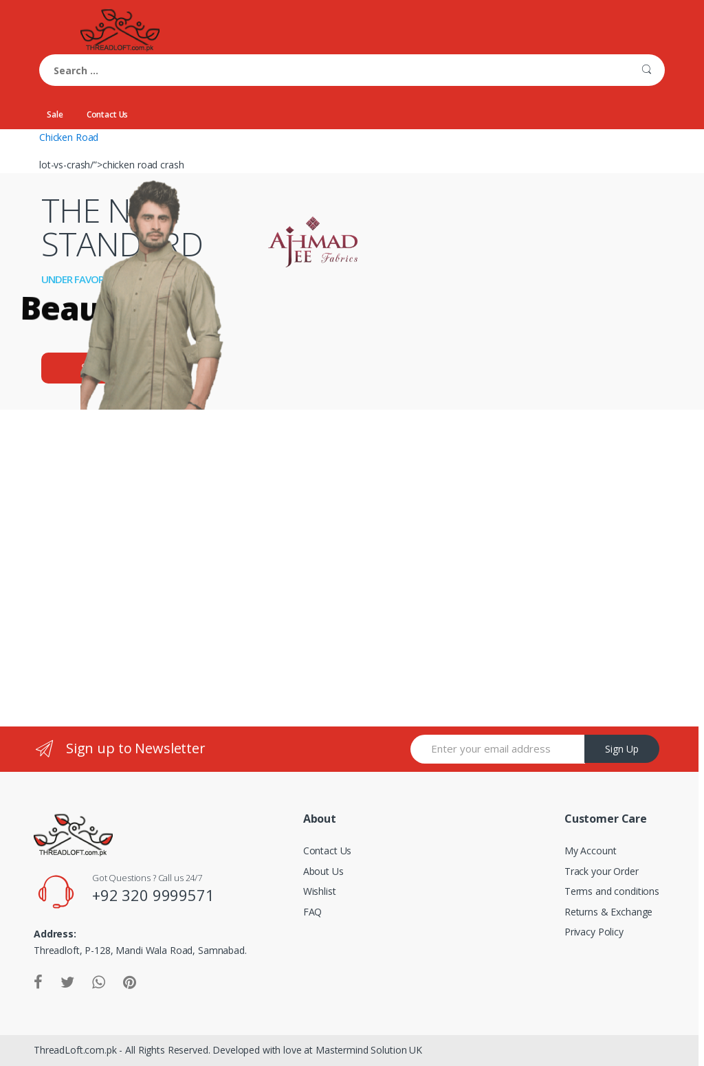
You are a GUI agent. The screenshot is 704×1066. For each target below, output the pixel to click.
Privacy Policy (594, 931)
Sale (55, 114)
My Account (590, 850)
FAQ (312, 911)
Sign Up (622, 748)
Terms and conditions (611, 891)
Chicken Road (68, 137)
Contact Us (108, 114)
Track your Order (601, 871)
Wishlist (319, 891)
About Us (323, 871)
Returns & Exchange (608, 911)
